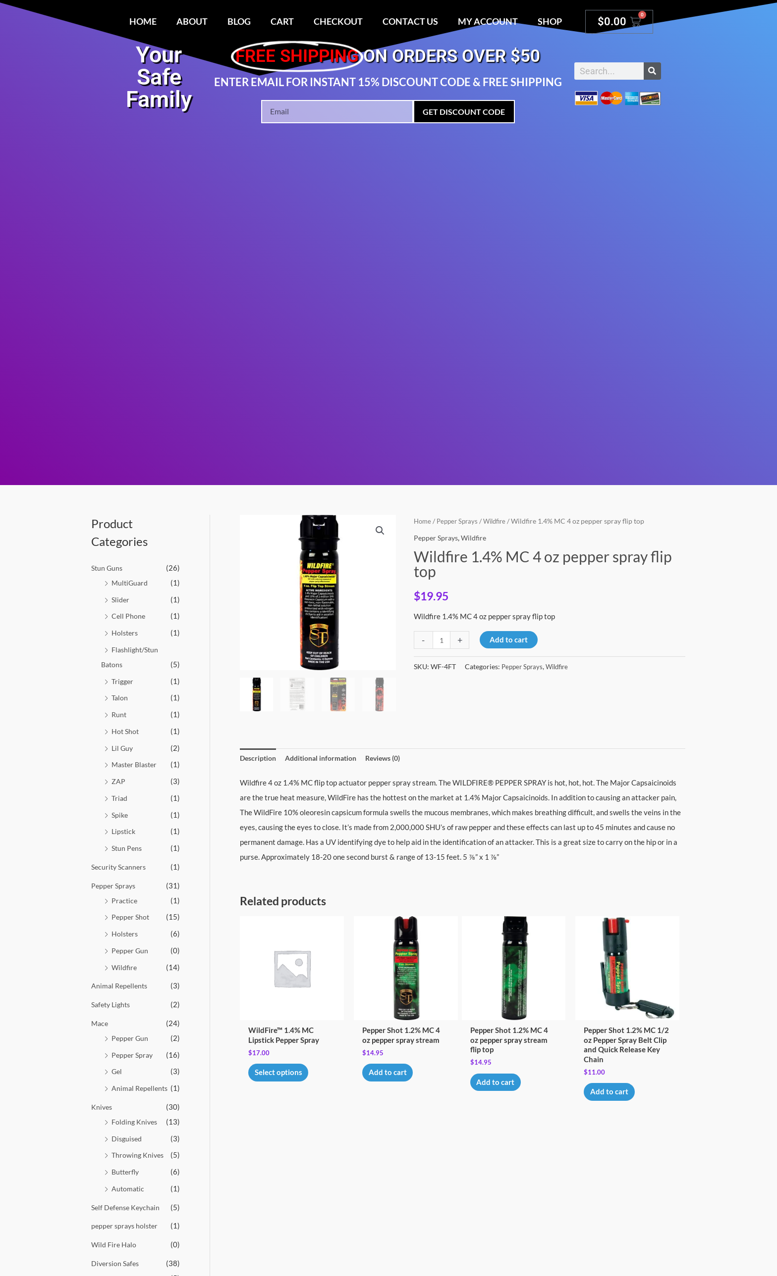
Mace (100, 1023)
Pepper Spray (133, 1054)
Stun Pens (127, 847)
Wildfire (124, 967)
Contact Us (410, 21)
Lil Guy (122, 747)
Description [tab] (259, 758)
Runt (119, 714)
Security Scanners (120, 866)
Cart (282, 21)
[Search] (652, 71)
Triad (119, 797)
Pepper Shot (131, 916)
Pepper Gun (130, 950)
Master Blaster (136, 764)
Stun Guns (107, 567)
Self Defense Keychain (127, 1207)
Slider (120, 599)
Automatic (128, 1188)
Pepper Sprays (114, 885)
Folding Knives (135, 1121)
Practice (125, 900)
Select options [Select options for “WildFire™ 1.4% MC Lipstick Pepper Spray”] (282, 1076)
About (192, 21)
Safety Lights (112, 1004)
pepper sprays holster (126, 1225)
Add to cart (510, 639)
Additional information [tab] (327, 758)
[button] (379, 531)
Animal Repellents (121, 985)
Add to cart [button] (392, 1076)
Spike (120, 814)
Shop (550, 21)
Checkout (338, 21)
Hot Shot (125, 731)
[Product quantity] (442, 640)
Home (143, 21)
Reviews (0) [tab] (394, 758)
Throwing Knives (138, 1154)
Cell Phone (128, 615)
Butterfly (126, 1171)
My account (488, 21)
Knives (102, 1106)
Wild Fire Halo (114, 1244)
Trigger (123, 681)
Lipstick (124, 831)
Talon (120, 697)
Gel (117, 1071)
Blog (239, 21)
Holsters (125, 632)
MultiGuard (130, 582)
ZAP (118, 781)
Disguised (127, 1138)
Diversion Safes (116, 1263)
